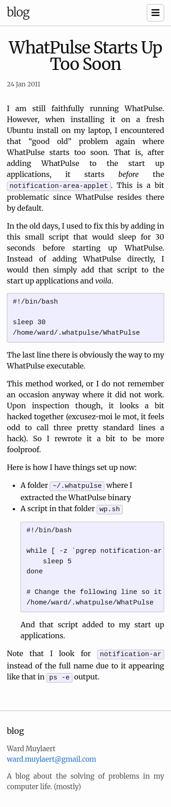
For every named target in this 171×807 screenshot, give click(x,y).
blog (18, 12)
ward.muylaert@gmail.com (51, 753)
